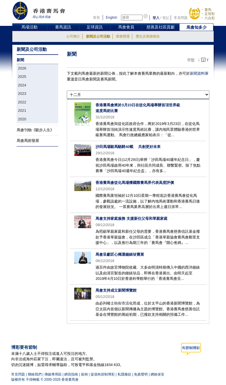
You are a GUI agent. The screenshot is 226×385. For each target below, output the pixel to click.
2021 (22, 110)
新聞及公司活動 (98, 36)
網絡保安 (157, 374)
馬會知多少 (196, 27)
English (111, 18)
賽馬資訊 (63, 27)
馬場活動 (30, 27)
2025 (22, 76)
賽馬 (207, 10)
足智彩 (209, 14)
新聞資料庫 (199, 73)
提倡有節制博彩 (103, 374)
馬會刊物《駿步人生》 (35, 130)
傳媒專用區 (53, 374)
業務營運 (123, 36)
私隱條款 (124, 374)
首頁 (96, 18)
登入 (156, 18)
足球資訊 (95, 27)
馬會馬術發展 (28, 140)
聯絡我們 (35, 374)
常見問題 (181, 18)
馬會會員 (126, 27)
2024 (22, 85)
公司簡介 (73, 36)
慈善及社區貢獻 (161, 27)
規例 (84, 374)
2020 (22, 119)
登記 (165, 18)
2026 (22, 68)
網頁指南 (71, 374)
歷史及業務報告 (148, 36)
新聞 (20, 60)
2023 (22, 93)
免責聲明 (141, 374)
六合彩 (209, 18)
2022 (22, 102)
